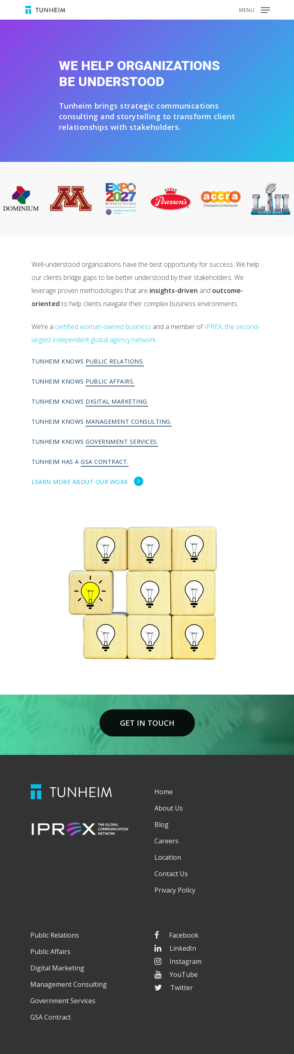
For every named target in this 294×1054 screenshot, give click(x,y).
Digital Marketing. (117, 401)
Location (167, 857)
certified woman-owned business (103, 326)
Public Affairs (50, 951)
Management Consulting (68, 984)
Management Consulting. (129, 421)
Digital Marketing (57, 967)
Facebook (176, 935)
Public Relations (54, 935)
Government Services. (122, 441)
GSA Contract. (105, 462)
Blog (161, 824)
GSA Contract (50, 1017)
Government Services (62, 1000)
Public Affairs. (110, 381)
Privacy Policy (174, 890)
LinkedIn (175, 948)
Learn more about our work (88, 481)
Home (163, 791)
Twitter (173, 987)
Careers (166, 840)
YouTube (176, 974)
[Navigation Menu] (254, 9)
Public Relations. (115, 361)
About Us (168, 808)
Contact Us (171, 873)
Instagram (177, 961)
